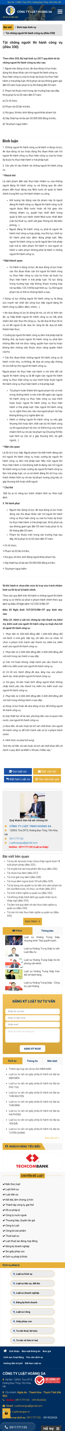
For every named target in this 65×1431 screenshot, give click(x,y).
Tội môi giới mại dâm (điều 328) (24, 877)
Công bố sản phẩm (14, 1230)
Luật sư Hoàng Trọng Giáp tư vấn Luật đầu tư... (42, 950)
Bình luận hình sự (26, 27)
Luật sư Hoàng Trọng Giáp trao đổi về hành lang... (42, 973)
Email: (10, 1405)
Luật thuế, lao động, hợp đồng (20, 1241)
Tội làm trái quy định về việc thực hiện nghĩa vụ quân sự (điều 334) (32, 906)
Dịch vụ (50, 1087)
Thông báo (47, 930)
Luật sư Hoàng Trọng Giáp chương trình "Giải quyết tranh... (42, 939)
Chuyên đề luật (32, 1175)
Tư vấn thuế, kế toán (28, 1327)
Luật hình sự (11, 1189)
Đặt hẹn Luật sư (33, 1363)
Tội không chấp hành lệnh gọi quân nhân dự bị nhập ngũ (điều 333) (32, 899)
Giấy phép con (25, 1319)
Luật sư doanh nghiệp (28, 1295)
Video (17, 930)
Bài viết (7, 27)
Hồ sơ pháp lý (11, 1210)
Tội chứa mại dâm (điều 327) (22, 873)
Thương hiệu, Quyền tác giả (19, 1220)
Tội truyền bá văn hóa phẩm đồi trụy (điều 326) (32, 868)
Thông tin (56, 1087)
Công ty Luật (11, 1225)
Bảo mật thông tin (31, 1351)
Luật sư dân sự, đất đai (29, 1287)
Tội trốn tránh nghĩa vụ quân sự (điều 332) (29, 893)
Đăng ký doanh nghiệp (16, 1246)
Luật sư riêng (25, 1311)
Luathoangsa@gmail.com (24, 842)
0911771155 (16, 838)
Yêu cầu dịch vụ (34, 1357)
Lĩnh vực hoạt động (13, 1357)
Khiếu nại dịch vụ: (16, 1417)
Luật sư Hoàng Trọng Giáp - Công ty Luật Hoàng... (42, 984)
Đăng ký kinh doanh (28, 1303)
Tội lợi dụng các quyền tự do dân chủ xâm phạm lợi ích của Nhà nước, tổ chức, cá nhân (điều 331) (34, 887)
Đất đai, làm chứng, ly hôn (18, 1199)
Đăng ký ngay (32, 1048)
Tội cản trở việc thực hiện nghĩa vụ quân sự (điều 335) (33, 914)
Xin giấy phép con (14, 1251)
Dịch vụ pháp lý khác (15, 1256)
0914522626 (39, 1400)
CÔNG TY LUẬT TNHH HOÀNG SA (30, 826)
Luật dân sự (10, 1194)
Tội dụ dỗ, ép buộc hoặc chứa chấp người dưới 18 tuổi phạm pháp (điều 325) (33, 863)
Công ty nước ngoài (15, 1215)
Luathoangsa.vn (21, 1411)
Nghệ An (22, 1392)
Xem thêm (32, 921)
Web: (8, 1411)
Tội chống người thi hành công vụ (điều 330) (30, 33)
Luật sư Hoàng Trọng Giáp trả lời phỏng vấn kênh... (42, 962)
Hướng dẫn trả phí (13, 1363)
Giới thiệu (14, 1351)
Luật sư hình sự (25, 1278)
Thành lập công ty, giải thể (18, 1204)
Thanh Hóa (35, 1392)
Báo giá (47, 1351)
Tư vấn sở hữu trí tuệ (28, 1335)
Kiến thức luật (11, 1184)
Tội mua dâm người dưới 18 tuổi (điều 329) (30, 881)
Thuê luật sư (11, 1236)
